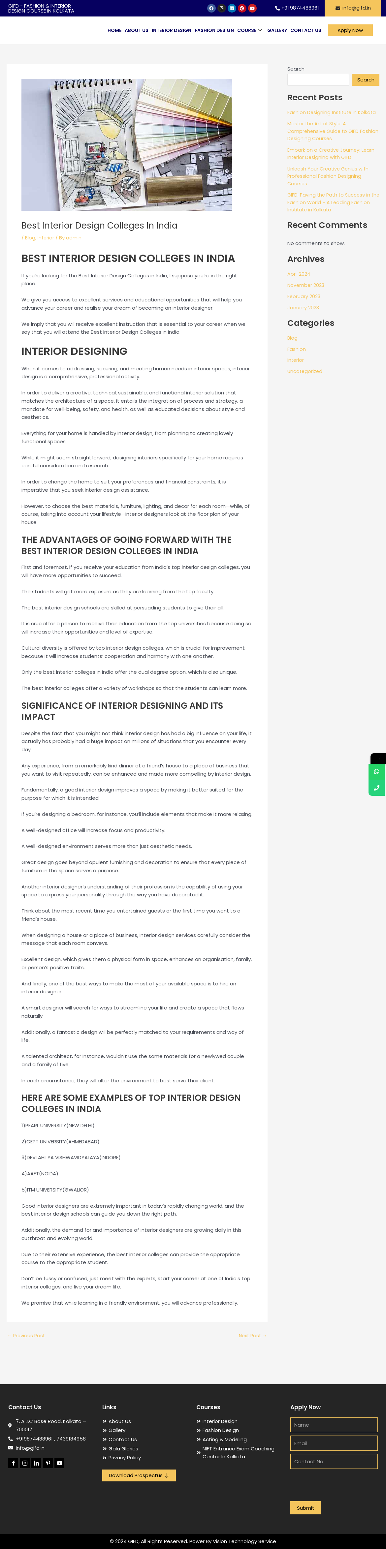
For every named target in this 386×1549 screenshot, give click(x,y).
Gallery (277, 30)
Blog (30, 237)
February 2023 (304, 296)
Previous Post (27, 1335)
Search (296, 68)
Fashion (296, 349)
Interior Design (171, 30)
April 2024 (298, 273)
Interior (46, 237)
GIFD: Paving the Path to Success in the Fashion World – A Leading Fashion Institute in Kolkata (330, 202)
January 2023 (303, 307)
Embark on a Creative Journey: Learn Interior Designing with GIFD (331, 153)
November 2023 (306, 285)
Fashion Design (214, 30)
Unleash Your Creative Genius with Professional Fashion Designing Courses (329, 176)
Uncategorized (305, 371)
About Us (136, 30)
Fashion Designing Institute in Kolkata (332, 112)
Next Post (252, 1335)
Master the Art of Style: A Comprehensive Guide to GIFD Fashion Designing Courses (324, 131)
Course (249, 30)
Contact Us (305, 30)
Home (114, 30)
